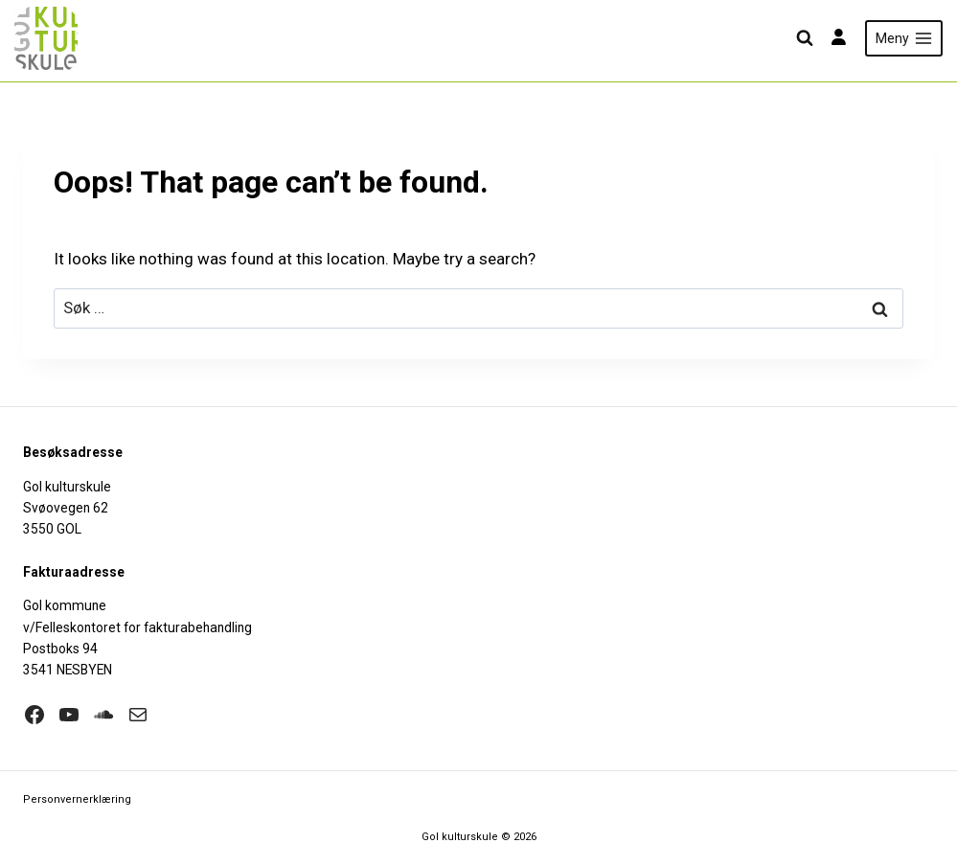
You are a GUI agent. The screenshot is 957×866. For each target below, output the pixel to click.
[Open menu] (904, 38)
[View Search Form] (804, 38)
